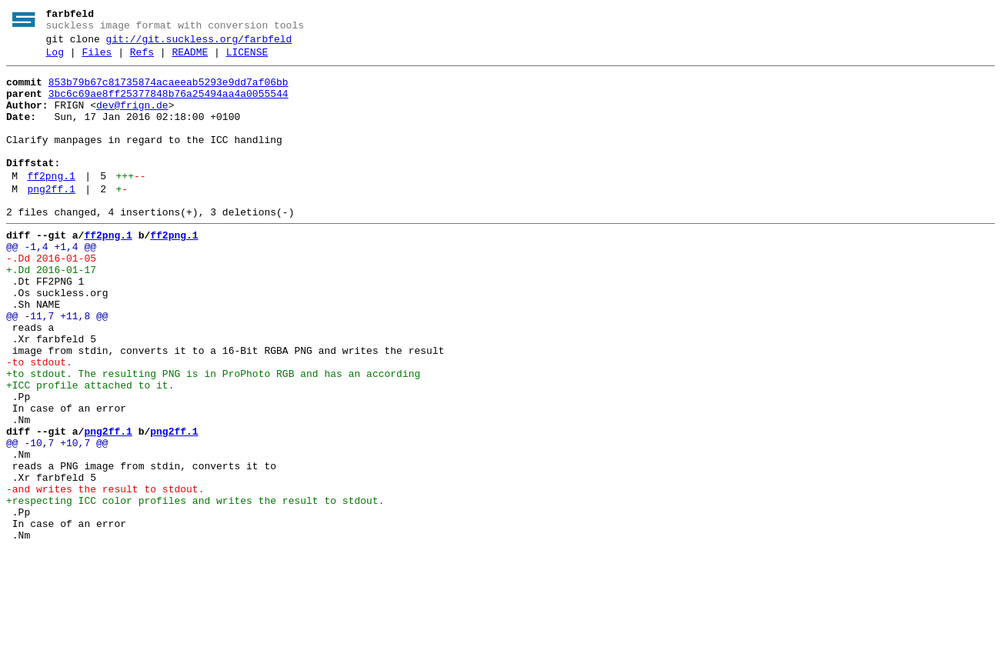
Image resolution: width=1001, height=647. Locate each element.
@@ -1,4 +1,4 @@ (51, 284)
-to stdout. (39, 422)
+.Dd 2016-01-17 (51, 311)
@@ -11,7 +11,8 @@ (57, 367)
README (190, 59)
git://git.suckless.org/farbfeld (199, 44)
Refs (142, 59)
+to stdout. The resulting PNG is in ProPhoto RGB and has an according (213, 436)
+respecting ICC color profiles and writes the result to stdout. (195, 588)
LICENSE (247, 59)
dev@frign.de (132, 119)
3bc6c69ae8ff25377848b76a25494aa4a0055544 (168, 105)
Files (97, 59)
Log (55, 59)
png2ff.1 (51, 219)
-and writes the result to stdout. (105, 575)
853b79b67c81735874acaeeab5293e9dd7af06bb (168, 91)
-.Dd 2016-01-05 (51, 298)
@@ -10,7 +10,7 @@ (57, 519)
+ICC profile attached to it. (90, 450)
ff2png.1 (51, 204)
